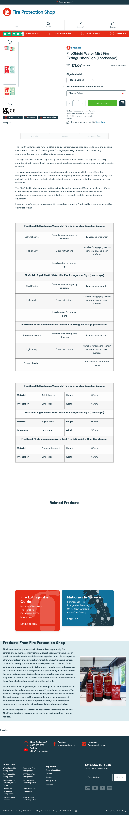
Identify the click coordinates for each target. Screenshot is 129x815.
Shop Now (72, 619)
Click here (100, 122)
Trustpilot (7, 123)
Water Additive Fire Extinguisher (29, 799)
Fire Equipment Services (9, 799)
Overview (35, 136)
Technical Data (94, 136)
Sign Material (74, 74)
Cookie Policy (121, 811)
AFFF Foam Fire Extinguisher (29, 775)
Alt (76, 811)
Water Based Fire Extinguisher (9, 769)
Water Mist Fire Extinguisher (29, 769)
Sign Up (119, 778)
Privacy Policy (51, 781)
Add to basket (102, 103)
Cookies (49, 777)
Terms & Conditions (53, 770)
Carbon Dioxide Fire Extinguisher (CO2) (9, 782)
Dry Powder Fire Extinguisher (9, 775)
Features (64, 136)
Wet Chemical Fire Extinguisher (29, 781)
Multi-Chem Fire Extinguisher (29, 790)
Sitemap (49, 774)
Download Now (28, 624)
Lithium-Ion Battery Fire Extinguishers (8, 791)
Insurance (49, 784)
